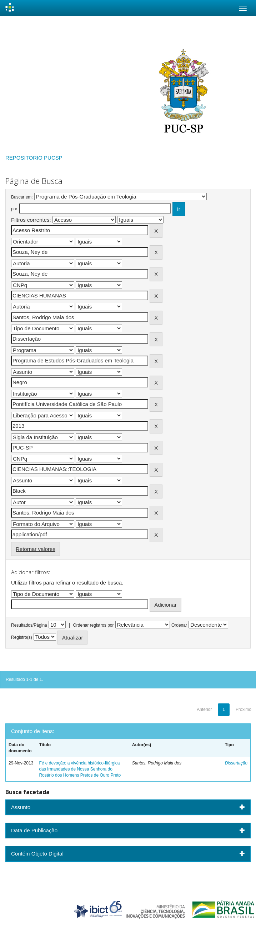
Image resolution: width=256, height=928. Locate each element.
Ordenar (179, 625)
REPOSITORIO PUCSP (33, 158)
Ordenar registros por (93, 625)
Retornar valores (35, 549)
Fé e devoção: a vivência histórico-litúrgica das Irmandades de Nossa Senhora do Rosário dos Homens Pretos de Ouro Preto (80, 769)
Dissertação (236, 763)
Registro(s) (21, 637)
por (14, 208)
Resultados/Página (29, 625)
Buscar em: (22, 197)
